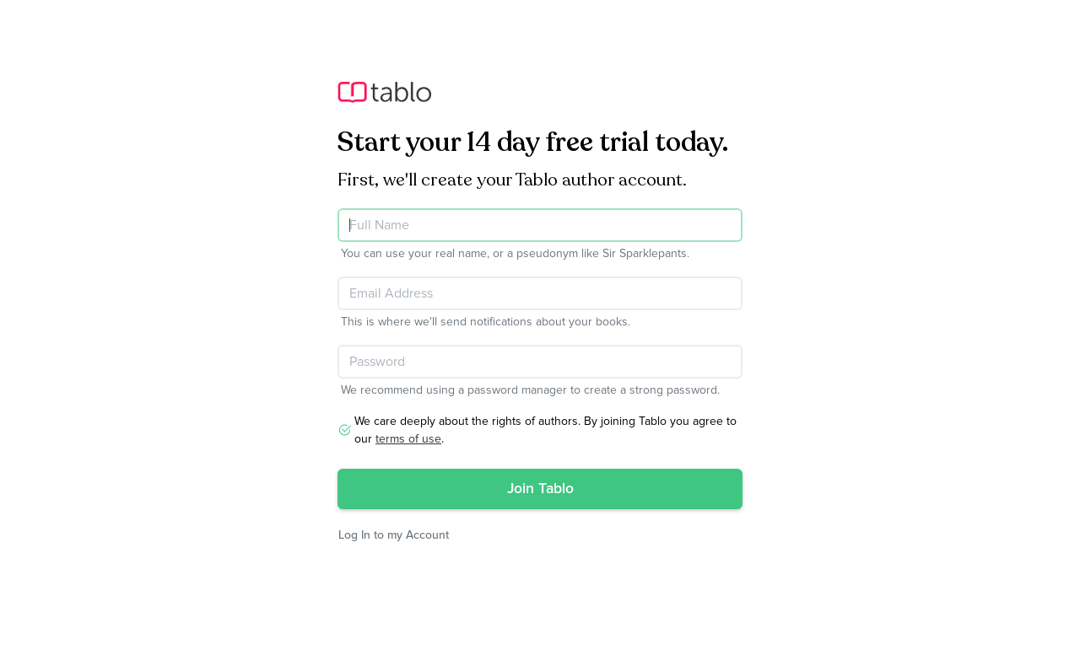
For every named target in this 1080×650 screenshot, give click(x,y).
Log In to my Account (393, 535)
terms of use (408, 439)
